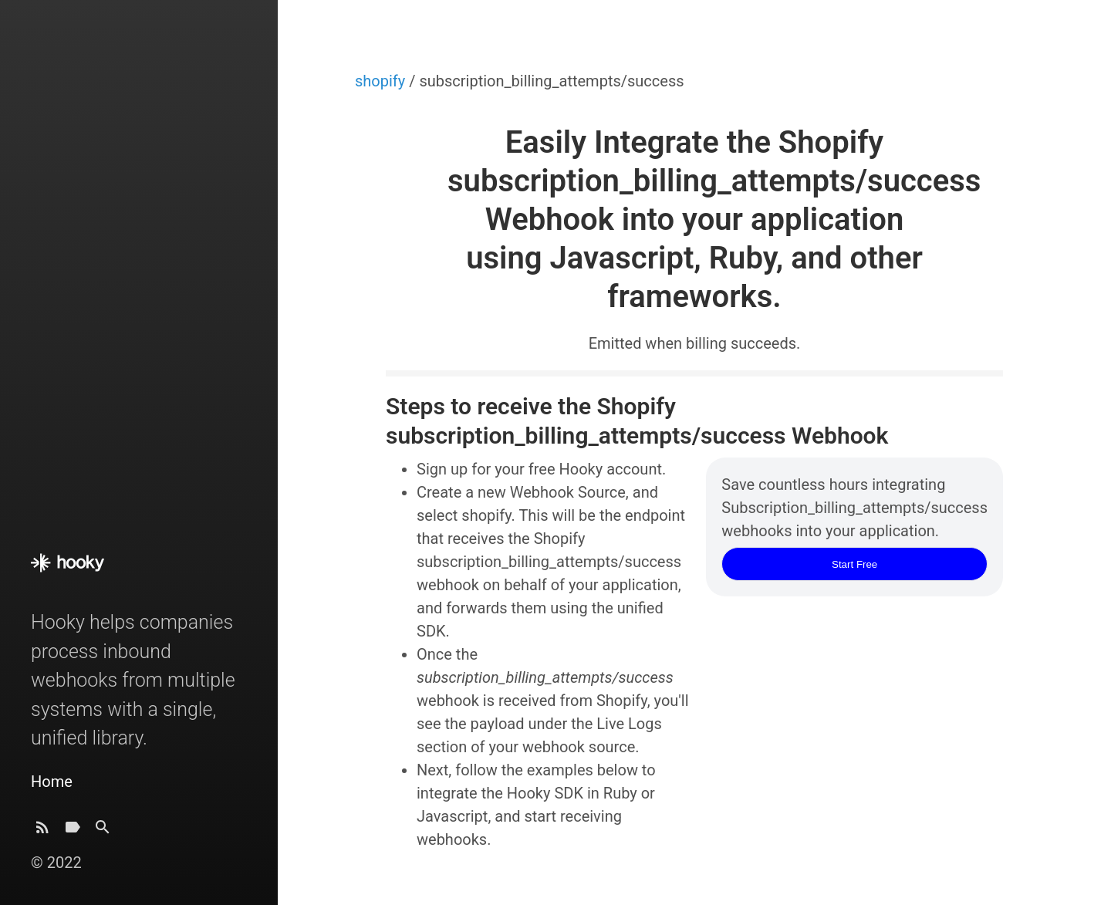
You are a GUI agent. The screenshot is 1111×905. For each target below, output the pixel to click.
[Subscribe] (42, 831)
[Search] (102, 831)
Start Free (854, 564)
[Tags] (72, 831)
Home (52, 781)
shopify (382, 81)
